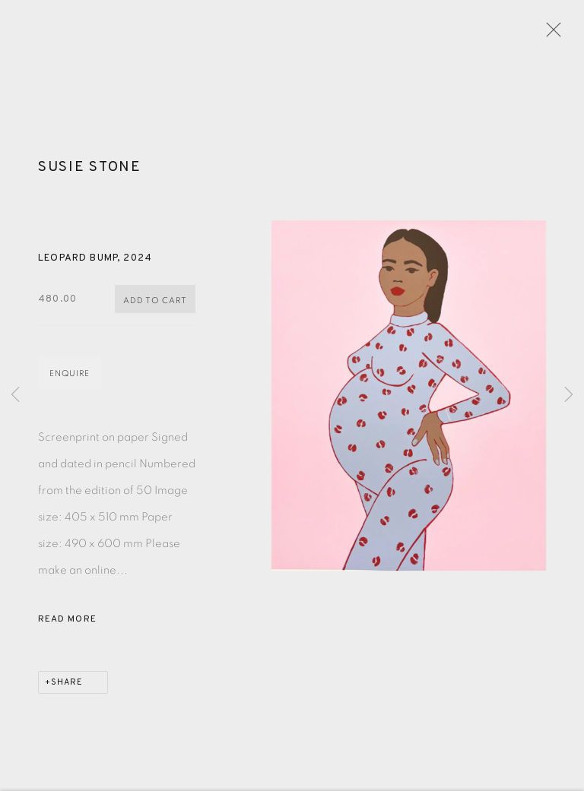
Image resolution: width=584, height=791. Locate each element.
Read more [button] (67, 629)
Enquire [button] (69, 383)
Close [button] (565, 34)
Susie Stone (89, 176)
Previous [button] (15, 395)
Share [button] (67, 692)
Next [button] (569, 395)
